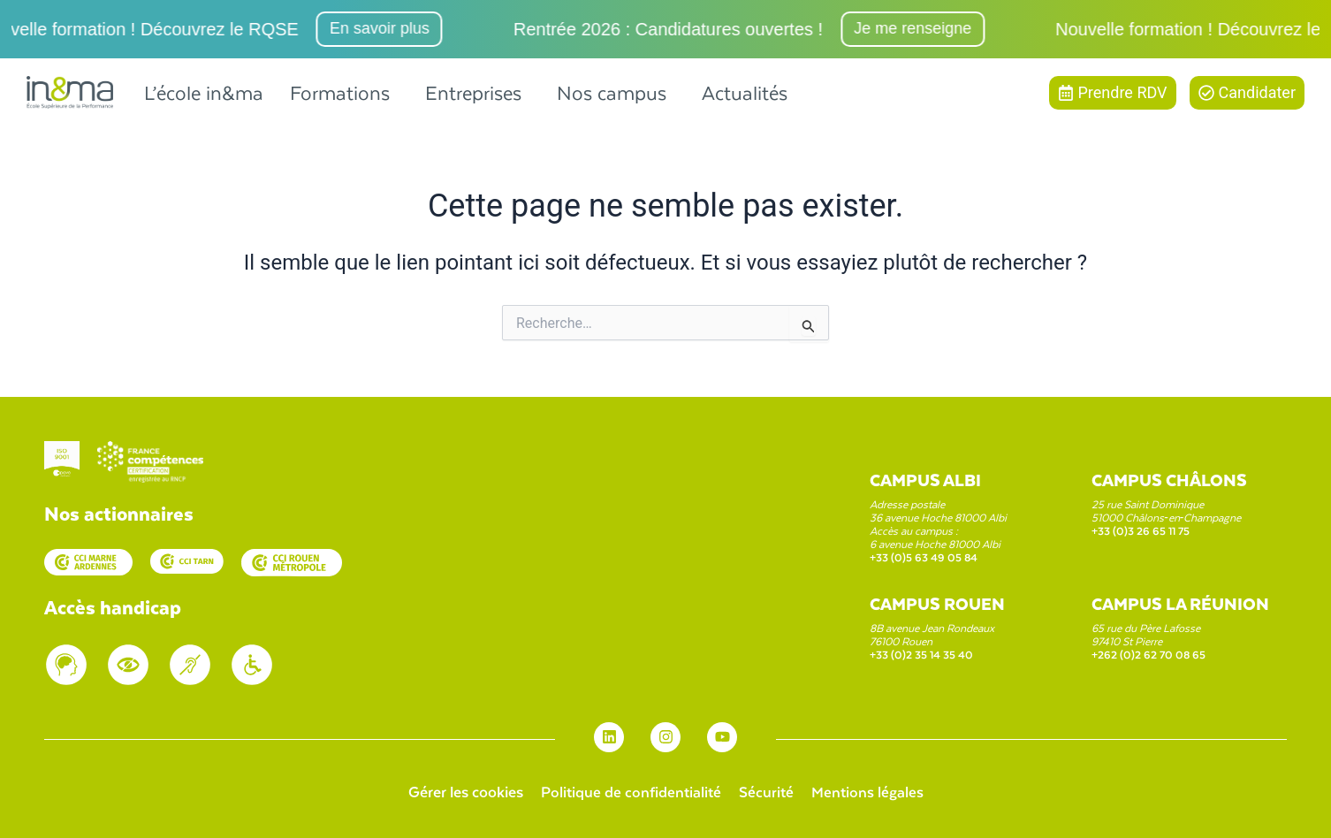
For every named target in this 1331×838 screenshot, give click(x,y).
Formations (340, 92)
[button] (344, 92)
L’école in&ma (203, 92)
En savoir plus (387, 28)
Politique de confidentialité (629, 791)
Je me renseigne (919, 28)
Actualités (744, 92)
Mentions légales (869, 791)
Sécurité (767, 791)
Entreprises (473, 92)
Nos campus (611, 92)
